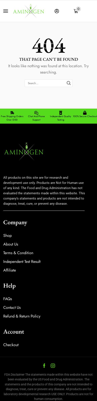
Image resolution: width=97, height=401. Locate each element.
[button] (5, 11)
